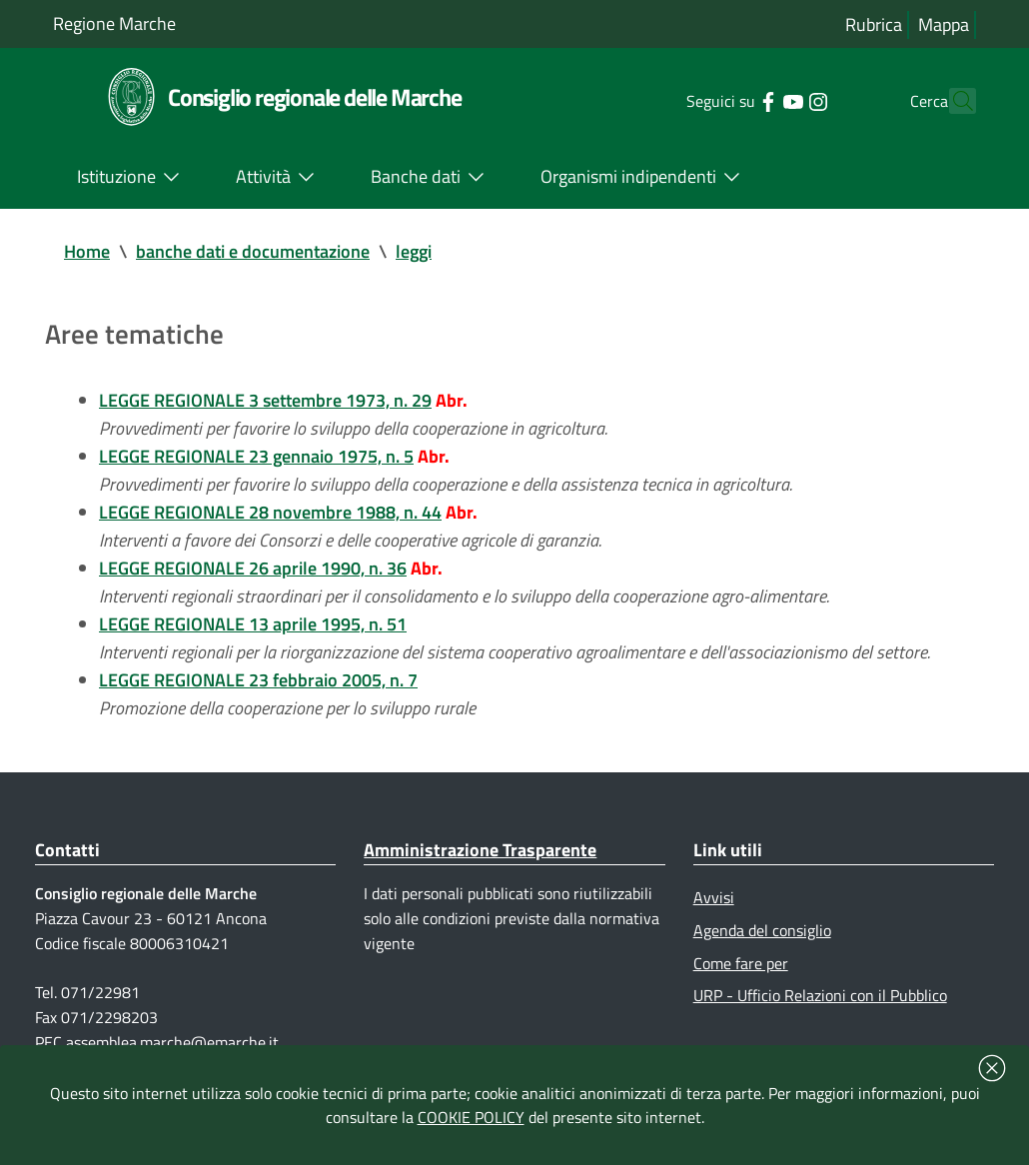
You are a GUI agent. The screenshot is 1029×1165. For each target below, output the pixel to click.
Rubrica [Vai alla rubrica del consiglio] (873, 24)
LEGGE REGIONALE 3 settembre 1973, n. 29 (265, 400)
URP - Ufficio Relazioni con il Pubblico (820, 995)
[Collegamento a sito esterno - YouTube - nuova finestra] (756, 100)
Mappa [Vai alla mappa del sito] (943, 24)
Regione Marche (114, 23)
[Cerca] (952, 101)
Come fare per (740, 963)
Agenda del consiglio (762, 930)
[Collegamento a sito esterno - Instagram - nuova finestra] (781, 100)
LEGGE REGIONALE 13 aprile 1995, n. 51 (253, 623)
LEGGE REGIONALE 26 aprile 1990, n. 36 (253, 568)
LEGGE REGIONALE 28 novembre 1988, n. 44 (270, 512)
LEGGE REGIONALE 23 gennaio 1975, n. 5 (256, 456)
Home (87, 251)
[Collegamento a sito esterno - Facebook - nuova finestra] (731, 100)
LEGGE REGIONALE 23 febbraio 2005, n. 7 (258, 679)
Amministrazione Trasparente (480, 849)
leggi (414, 251)
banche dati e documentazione (253, 251)
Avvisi (713, 897)
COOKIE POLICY (471, 1117)
